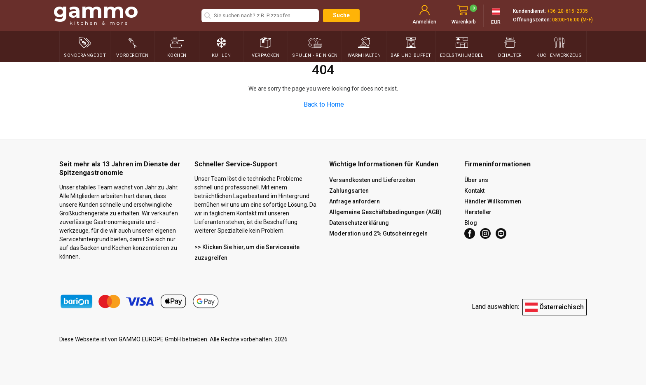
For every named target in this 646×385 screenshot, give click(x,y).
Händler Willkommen (492, 201)
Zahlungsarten (349, 190)
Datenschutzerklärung (359, 222)
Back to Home (324, 104)
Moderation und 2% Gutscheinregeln (378, 233)
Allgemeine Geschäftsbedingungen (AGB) (385, 212)
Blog (470, 222)
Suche (341, 15)
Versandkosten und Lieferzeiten (372, 180)
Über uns (476, 180)
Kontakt (474, 190)
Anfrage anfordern (354, 201)
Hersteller (478, 212)
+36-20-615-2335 (567, 11)
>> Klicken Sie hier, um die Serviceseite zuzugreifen (247, 252)
